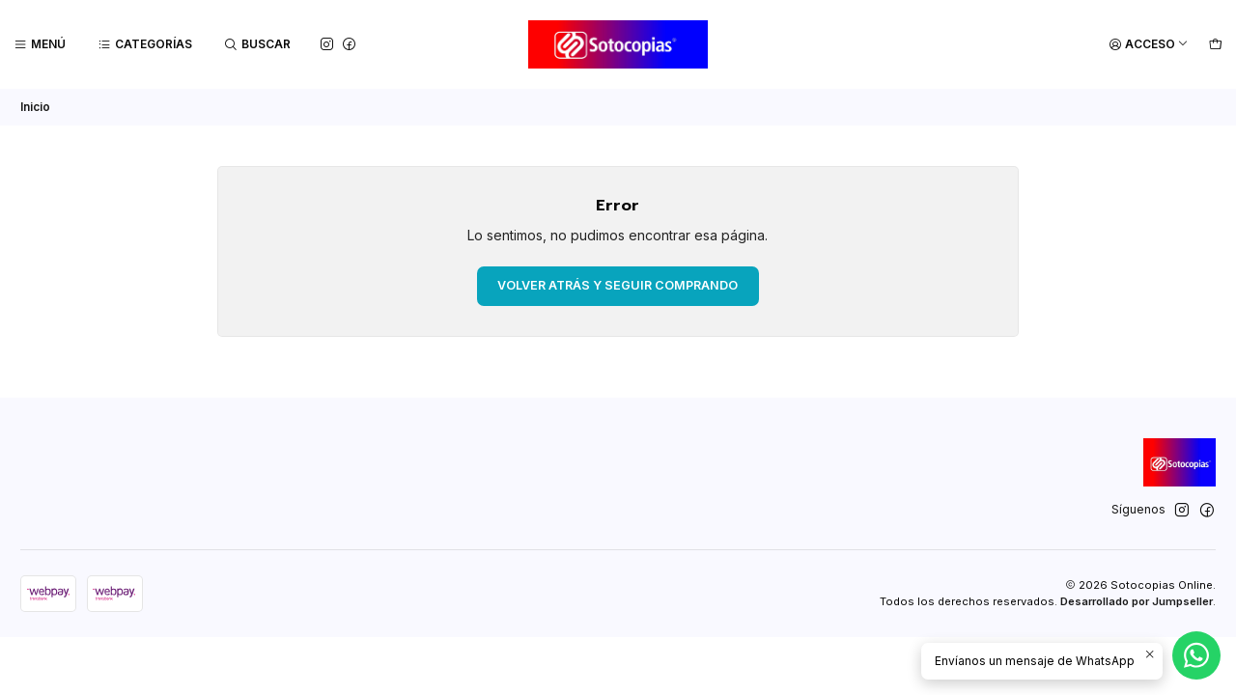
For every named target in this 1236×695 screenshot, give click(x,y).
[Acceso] (1149, 45)
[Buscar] (258, 45)
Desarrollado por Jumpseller (1136, 601)
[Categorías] (145, 45)
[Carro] (1215, 45)
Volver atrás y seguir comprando (617, 285)
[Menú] (40, 45)
